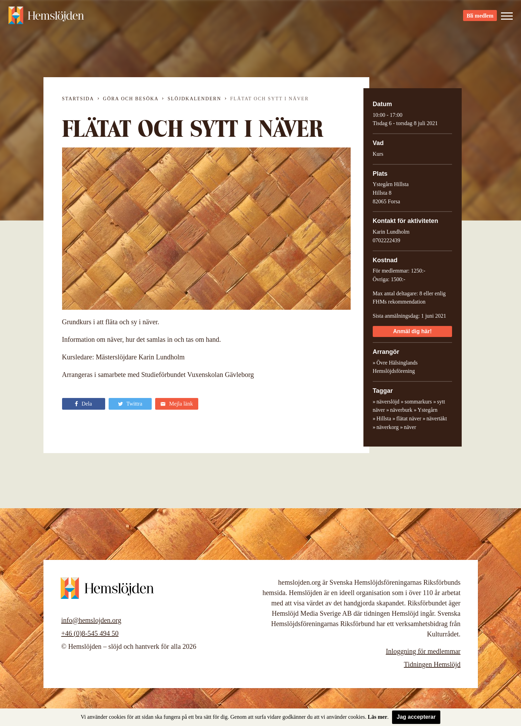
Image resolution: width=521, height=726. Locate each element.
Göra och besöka (131, 98)
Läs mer (377, 717)
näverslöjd (388, 402)
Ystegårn (428, 410)
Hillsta (384, 418)
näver (410, 427)
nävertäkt (437, 418)
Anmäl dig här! (412, 331)
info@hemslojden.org (91, 620)
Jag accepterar (416, 717)
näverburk (401, 410)
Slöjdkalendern (194, 98)
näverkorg (388, 427)
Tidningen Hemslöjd (432, 664)
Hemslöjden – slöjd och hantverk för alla (46, 17)
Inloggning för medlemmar (423, 651)
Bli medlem (480, 17)
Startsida (78, 98)
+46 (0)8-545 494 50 (90, 633)
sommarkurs (418, 402)
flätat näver (408, 418)
